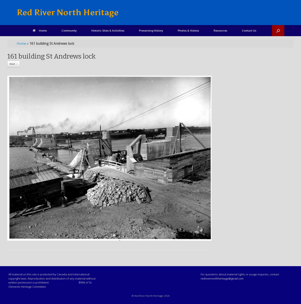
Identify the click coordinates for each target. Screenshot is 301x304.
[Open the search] (278, 30)
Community (69, 30)
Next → (14, 63)
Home (40, 30)
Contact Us (249, 30)
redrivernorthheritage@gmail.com (222, 278)
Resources (220, 30)
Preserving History (151, 30)
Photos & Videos (188, 30)
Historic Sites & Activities (107, 30)
